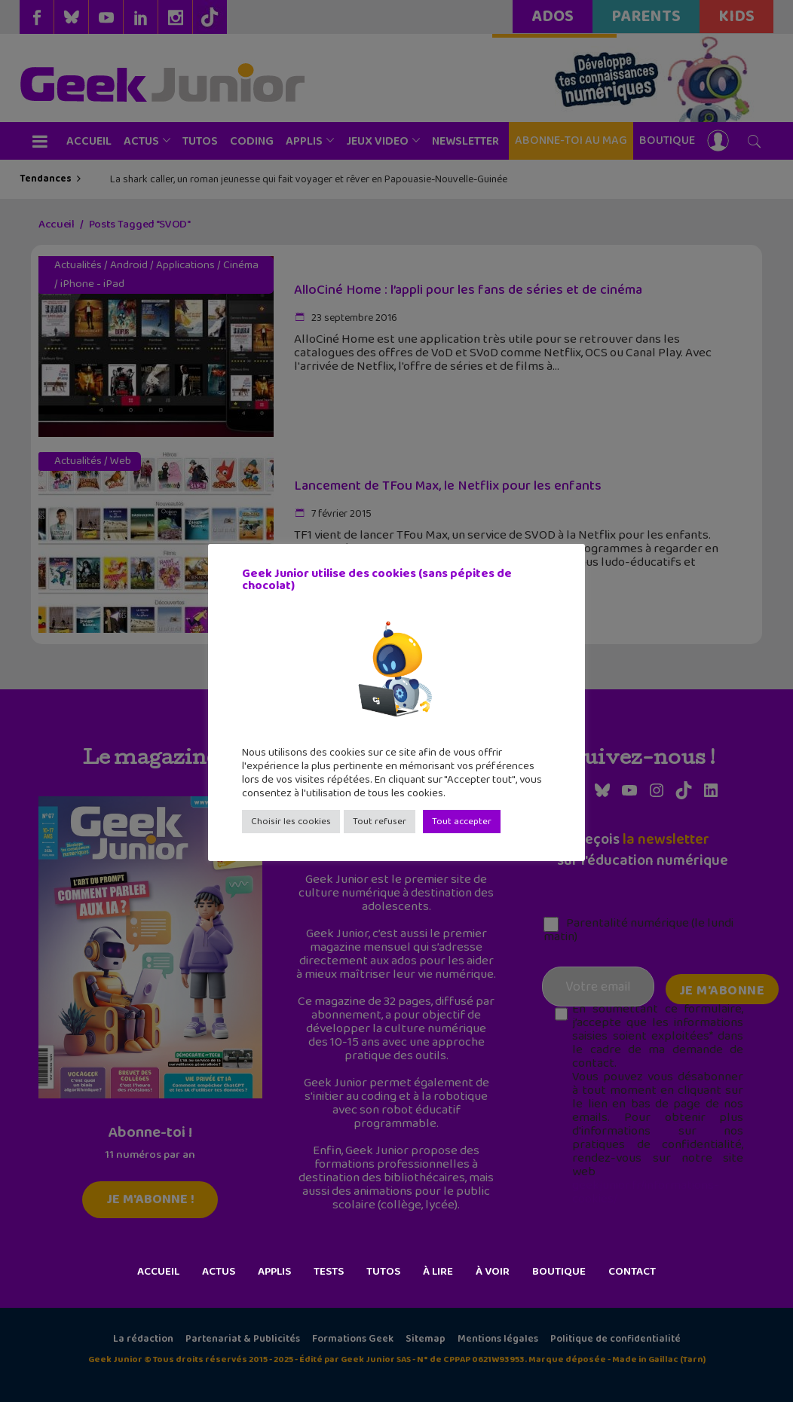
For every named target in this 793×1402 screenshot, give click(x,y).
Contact (632, 1272)
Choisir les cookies (291, 821)
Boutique (559, 1272)
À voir (493, 1272)
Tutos (383, 1272)
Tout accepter (461, 821)
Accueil (158, 1272)
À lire (438, 1272)
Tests (329, 1272)
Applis (274, 1272)
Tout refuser (379, 821)
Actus (218, 1272)
